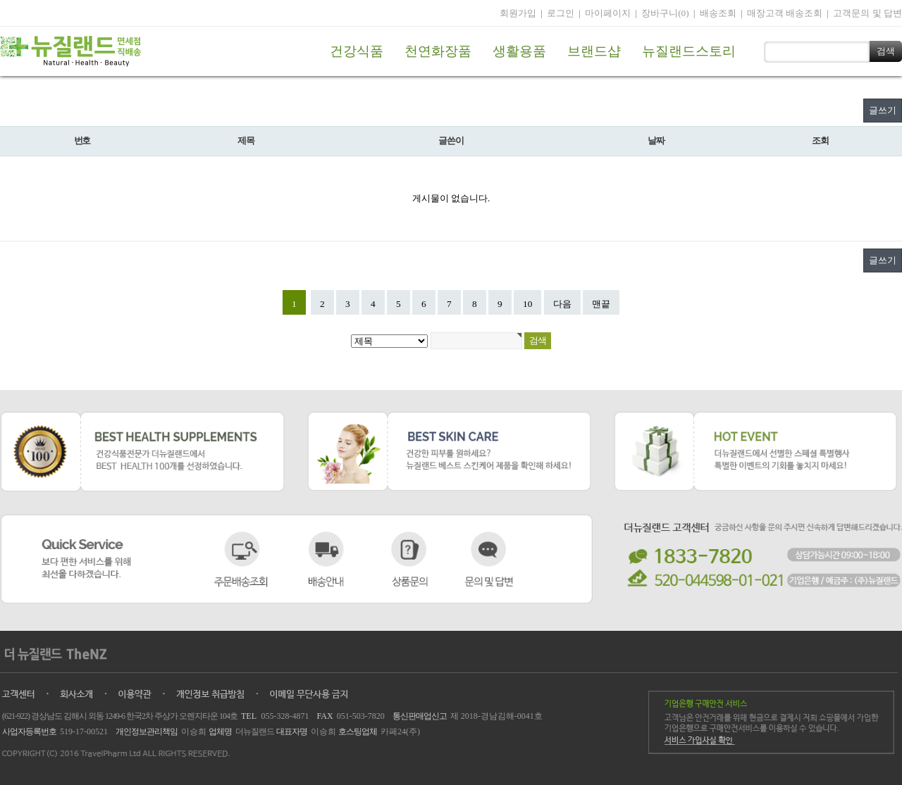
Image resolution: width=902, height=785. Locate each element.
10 (527, 304)
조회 (820, 141)
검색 (886, 51)
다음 (562, 304)
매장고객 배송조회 (784, 13)
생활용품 (519, 51)
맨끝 (601, 304)
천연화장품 (437, 51)
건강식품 (356, 51)
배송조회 (718, 13)
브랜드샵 (594, 51)
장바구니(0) (665, 13)
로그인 (560, 13)
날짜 (656, 141)
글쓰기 (882, 110)
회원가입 (518, 13)
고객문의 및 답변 (867, 13)
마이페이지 (608, 13)
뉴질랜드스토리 (689, 51)
